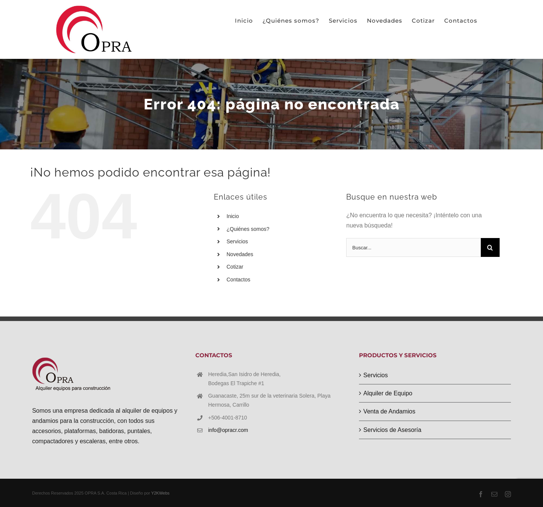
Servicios (237, 241)
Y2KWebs (160, 493)
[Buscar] (490, 247)
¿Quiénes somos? (248, 229)
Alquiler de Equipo (388, 393)
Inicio (233, 216)
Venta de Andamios (390, 411)
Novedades (240, 254)
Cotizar (235, 267)
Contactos (238, 280)
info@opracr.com (228, 430)
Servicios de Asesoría (393, 430)
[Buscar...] (413, 247)
